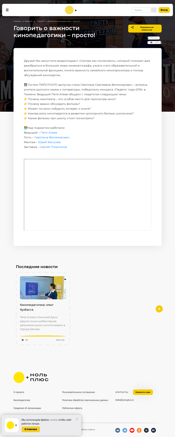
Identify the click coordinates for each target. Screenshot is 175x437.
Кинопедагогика (22, 400)
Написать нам (143, 392)
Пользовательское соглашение (78, 392)
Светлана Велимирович (52, 137)
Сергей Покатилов (53, 147)
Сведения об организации (27, 408)
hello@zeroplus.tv (124, 400)
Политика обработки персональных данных (85, 400)
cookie (53, 419)
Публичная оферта (72, 408)
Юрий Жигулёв (49, 142)
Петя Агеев (49, 132)
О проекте (19, 392)
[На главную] (71, 10)
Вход (164, 9)
